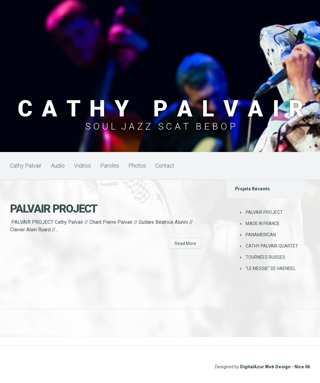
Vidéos (82, 165)
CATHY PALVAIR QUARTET (272, 245)
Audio (58, 165)
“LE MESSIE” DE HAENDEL (271, 268)
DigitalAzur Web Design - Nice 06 (275, 366)
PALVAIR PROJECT (53, 208)
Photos (137, 165)
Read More (185, 243)
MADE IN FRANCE (263, 223)
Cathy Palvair (26, 165)
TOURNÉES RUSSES (265, 257)
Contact (164, 165)
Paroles (109, 165)
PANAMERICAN (261, 234)
